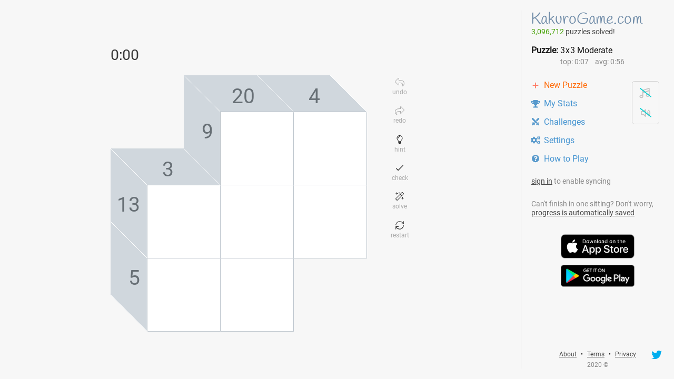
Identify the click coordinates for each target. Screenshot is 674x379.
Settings (552, 140)
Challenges (558, 122)
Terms (595, 354)
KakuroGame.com (586, 19)
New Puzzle (559, 85)
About (568, 354)
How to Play (560, 159)
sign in (541, 181)
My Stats (554, 103)
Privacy (625, 354)
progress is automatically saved (583, 212)
